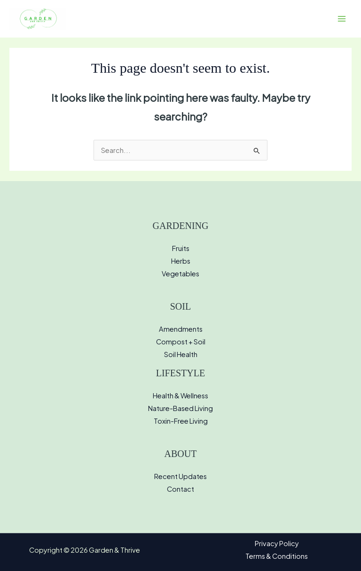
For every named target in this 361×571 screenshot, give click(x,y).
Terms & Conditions (276, 556)
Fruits (180, 248)
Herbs (180, 261)
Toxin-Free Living (181, 421)
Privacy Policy (277, 543)
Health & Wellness (180, 395)
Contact (180, 489)
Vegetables (180, 273)
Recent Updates (180, 476)
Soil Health (180, 354)
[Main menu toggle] (342, 19)
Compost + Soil (180, 341)
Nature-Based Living (180, 408)
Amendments (181, 329)
